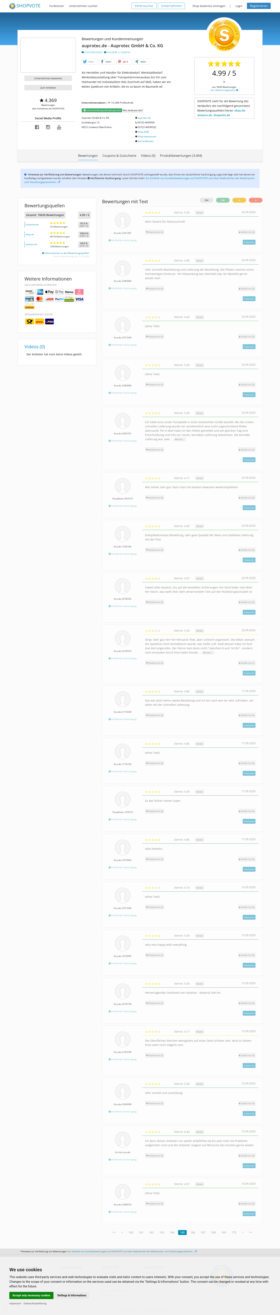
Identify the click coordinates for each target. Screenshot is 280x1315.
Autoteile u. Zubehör (117, 52)
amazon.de (31, 244)
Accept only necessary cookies (31, 1295)
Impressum (15, 1303)
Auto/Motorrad (92, 52)
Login (238, 6)
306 (223, 200)
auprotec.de (144, 117)
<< (114, 1232)
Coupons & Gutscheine (119, 155)
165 (182, 1232)
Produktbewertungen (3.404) (181, 155)
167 (203, 1232)
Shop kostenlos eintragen (209, 6)
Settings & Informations (72, 1295)
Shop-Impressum (147, 136)
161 (141, 1232)
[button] (89, 62)
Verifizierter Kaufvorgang (122, 240)
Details (199, 212)
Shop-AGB (143, 131)
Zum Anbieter (48, 87)
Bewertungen (88, 155)
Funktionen (56, 6)
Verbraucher (144, 6)
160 (131, 1232)
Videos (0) (148, 155)
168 (213, 1232)
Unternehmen (171, 6)
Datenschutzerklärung (35, 1303)
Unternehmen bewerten (48, 78)
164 (172, 1232)
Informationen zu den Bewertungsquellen (65, 253)
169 (223, 1232)
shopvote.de (32, 224)
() (247, 232)
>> (250, 1232)
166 (192, 1232)
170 (234, 1232)
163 (161, 1232)
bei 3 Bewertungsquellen (224, 90)
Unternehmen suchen (83, 6)
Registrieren (259, 6)
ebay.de (30, 234)
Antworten (249, 242)
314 (206, 200)
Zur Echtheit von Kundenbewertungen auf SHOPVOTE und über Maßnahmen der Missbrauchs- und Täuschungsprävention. (132, 1251)
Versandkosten (146, 141)
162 (151, 1232)
